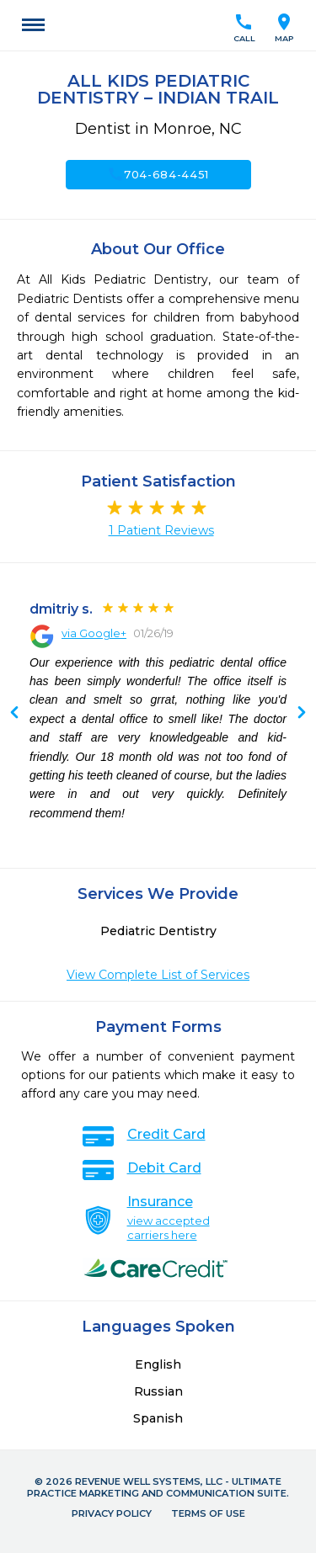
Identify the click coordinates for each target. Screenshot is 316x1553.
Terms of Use (208, 1513)
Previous (301, 713)
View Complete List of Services (158, 974)
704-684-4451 (158, 174)
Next (14, 713)
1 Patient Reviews (161, 530)
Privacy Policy (112, 1513)
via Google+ (94, 633)
